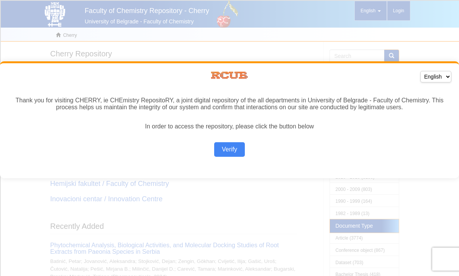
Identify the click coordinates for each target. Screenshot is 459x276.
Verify (229, 149)
